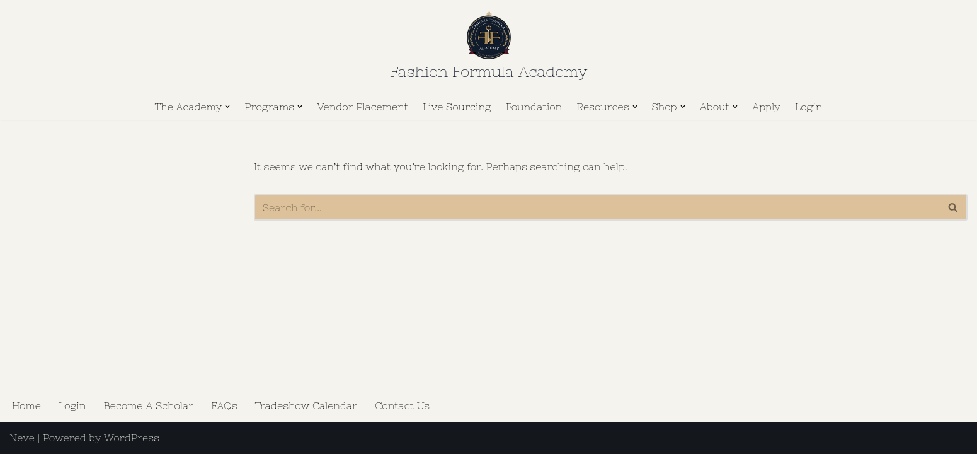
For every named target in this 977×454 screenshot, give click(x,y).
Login (809, 106)
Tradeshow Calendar (306, 405)
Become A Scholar (148, 405)
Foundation (534, 106)
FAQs (224, 405)
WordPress (131, 437)
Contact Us (402, 405)
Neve (22, 437)
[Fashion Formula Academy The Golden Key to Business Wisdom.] (488, 48)
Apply (766, 106)
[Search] (596, 207)
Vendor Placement (362, 106)
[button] (227, 106)
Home (26, 405)
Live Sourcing (457, 106)
